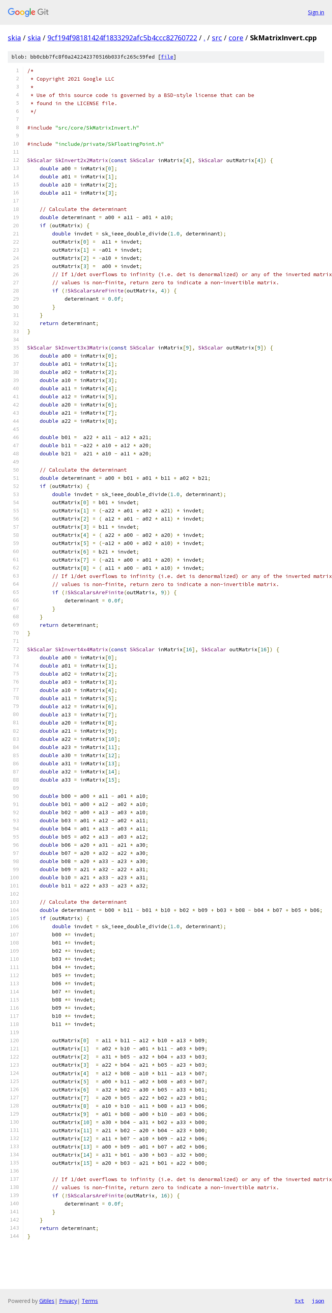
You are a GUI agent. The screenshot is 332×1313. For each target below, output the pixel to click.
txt (299, 1300)
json (318, 1300)
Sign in (316, 12)
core (236, 37)
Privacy (68, 1300)
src (217, 37)
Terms (90, 1300)
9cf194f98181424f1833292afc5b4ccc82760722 (122, 37)
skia (14, 37)
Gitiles (46, 1300)
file (167, 57)
